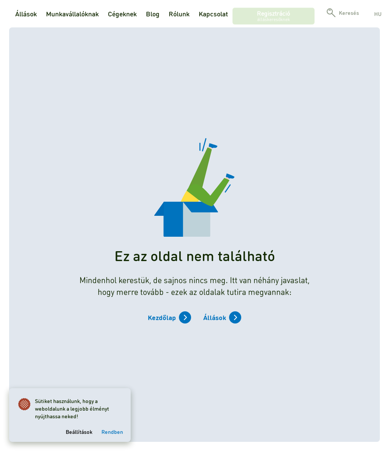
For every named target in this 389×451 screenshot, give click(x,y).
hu (377, 13)
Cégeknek (122, 14)
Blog (153, 14)
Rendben (112, 431)
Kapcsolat (213, 14)
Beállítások (79, 431)
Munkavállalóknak (72, 14)
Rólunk (179, 14)
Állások (26, 14)
